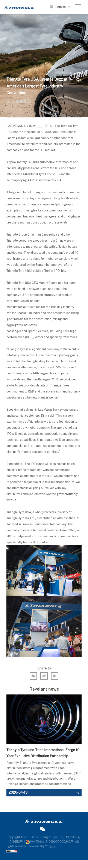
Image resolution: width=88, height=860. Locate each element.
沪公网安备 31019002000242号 (50, 841)
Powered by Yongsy (41, 846)
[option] (44, 745)
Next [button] (79, 748)
